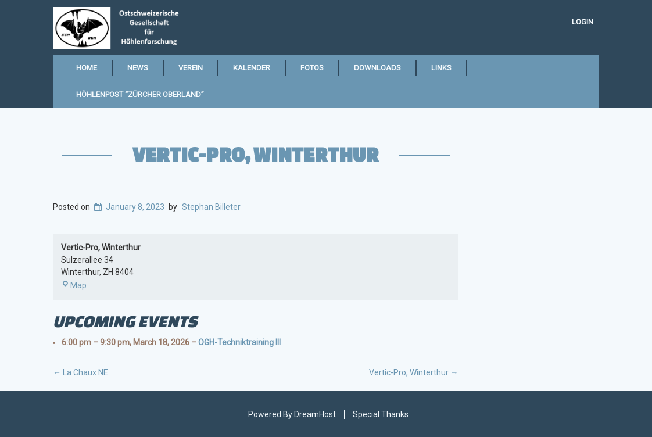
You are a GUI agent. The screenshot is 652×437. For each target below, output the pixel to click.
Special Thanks (381, 414)
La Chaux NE (80, 372)
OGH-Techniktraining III (239, 342)
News (137, 67)
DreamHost (315, 414)
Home (86, 67)
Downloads (377, 67)
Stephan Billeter (211, 207)
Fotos (312, 67)
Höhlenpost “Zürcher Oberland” (140, 94)
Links (441, 67)
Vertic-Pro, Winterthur (255, 154)
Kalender (251, 67)
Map (74, 285)
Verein (190, 67)
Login (582, 21)
